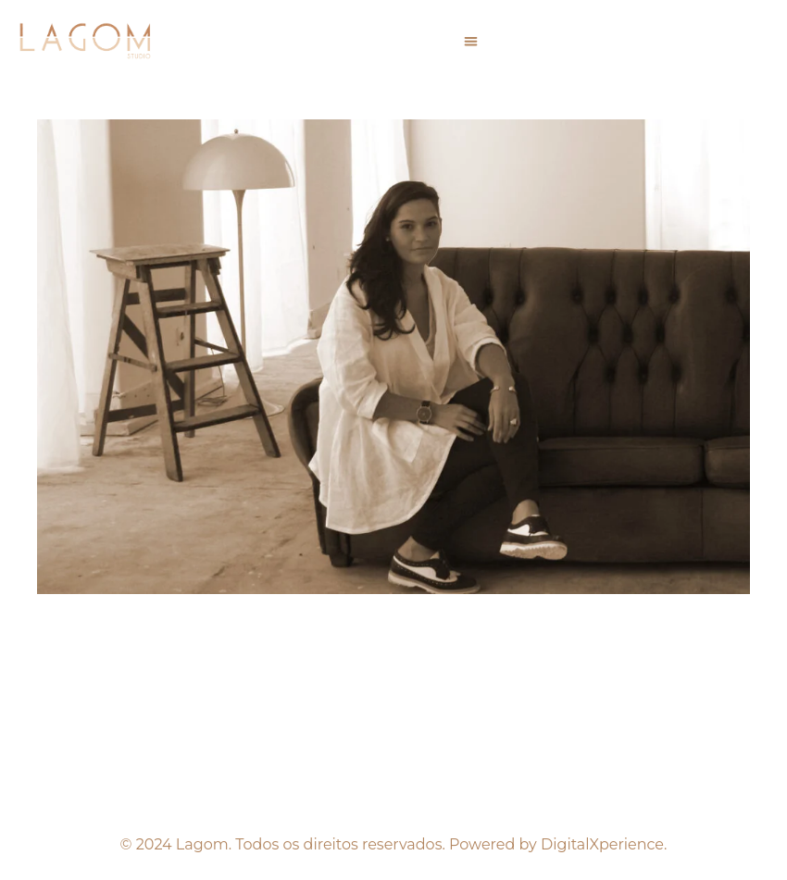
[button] (470, 41)
